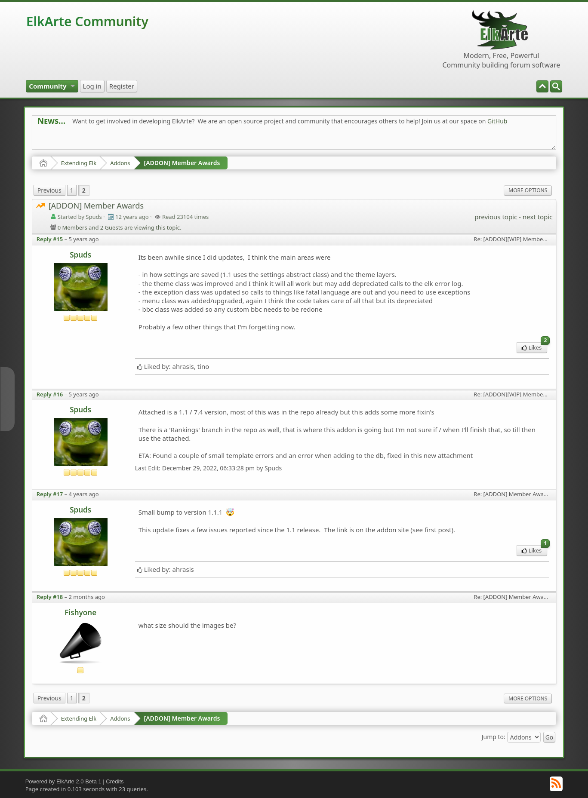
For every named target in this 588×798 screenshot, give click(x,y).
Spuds (80, 255)
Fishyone (80, 612)
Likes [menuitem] (534, 346)
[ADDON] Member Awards (182, 163)
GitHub (497, 121)
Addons (120, 163)
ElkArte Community (87, 21)
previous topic (495, 216)
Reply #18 (50, 597)
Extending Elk (78, 163)
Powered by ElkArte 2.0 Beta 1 (63, 781)
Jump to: (493, 737)
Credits (114, 781)
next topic (537, 216)
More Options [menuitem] (527, 190)
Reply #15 (50, 239)
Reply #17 (50, 494)
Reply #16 (50, 394)
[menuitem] (556, 86)
